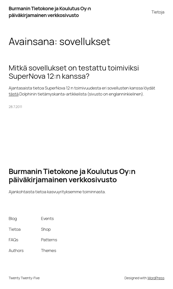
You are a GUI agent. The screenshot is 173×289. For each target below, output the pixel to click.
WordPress (155, 278)
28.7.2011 (15, 106)
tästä (14, 94)
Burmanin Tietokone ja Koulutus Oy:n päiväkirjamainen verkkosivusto (50, 11)
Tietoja (158, 12)
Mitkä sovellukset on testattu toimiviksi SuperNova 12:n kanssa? (74, 72)
